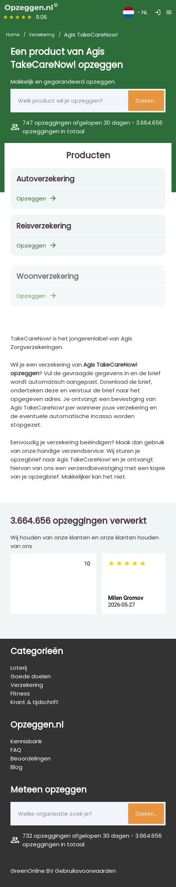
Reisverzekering (43, 226)
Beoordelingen (30, 758)
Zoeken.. (146, 100)
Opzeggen (36, 198)
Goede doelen (30, 676)
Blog (16, 767)
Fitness (20, 693)
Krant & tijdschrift (34, 702)
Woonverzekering (47, 278)
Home (13, 34)
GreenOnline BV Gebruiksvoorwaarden (63, 871)
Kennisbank (26, 741)
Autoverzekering (45, 179)
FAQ (15, 750)
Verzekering (42, 34)
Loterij (18, 668)
